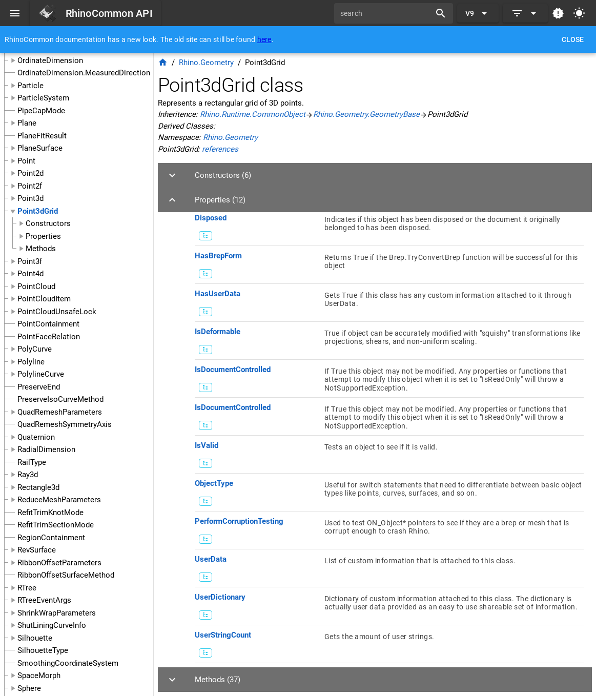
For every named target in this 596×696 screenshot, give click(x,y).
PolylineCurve (40, 374)
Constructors (48, 223)
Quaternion (36, 437)
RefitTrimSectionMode (55, 524)
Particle (30, 85)
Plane (26, 123)
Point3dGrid (37, 211)
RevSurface (36, 550)
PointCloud (36, 286)
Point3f (29, 261)
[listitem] (389, 226)
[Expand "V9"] (478, 13)
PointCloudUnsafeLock (56, 311)
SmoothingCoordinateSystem (67, 663)
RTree (26, 587)
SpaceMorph (38, 675)
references (220, 149)
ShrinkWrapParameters (56, 613)
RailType (31, 462)
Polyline (31, 361)
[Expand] (525, 13)
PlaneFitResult (42, 135)
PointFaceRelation (48, 336)
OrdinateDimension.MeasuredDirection (83, 72)
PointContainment (48, 324)
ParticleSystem (43, 98)
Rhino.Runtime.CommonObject (252, 114)
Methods (41, 248)
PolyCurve (34, 349)
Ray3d (27, 474)
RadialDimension (46, 449)
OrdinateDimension (50, 60)
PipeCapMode (41, 110)
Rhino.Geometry (206, 62)
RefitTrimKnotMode (50, 512)
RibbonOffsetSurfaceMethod (65, 575)
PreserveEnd (38, 387)
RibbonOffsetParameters (59, 562)
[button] (375, 175)
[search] (385, 13)
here (264, 39)
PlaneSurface (40, 148)
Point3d (30, 198)
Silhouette (34, 638)
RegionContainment (51, 537)
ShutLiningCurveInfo (51, 625)
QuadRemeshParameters (59, 412)
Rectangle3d (38, 487)
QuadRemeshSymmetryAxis (64, 424)
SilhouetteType (42, 650)
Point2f (29, 186)
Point (26, 161)
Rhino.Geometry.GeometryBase (366, 114)
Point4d (30, 273)
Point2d (30, 173)
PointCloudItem (44, 298)
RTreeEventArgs (44, 600)
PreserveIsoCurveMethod (60, 399)
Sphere (29, 688)
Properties (43, 236)
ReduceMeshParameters (59, 499)
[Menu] (15, 13)
